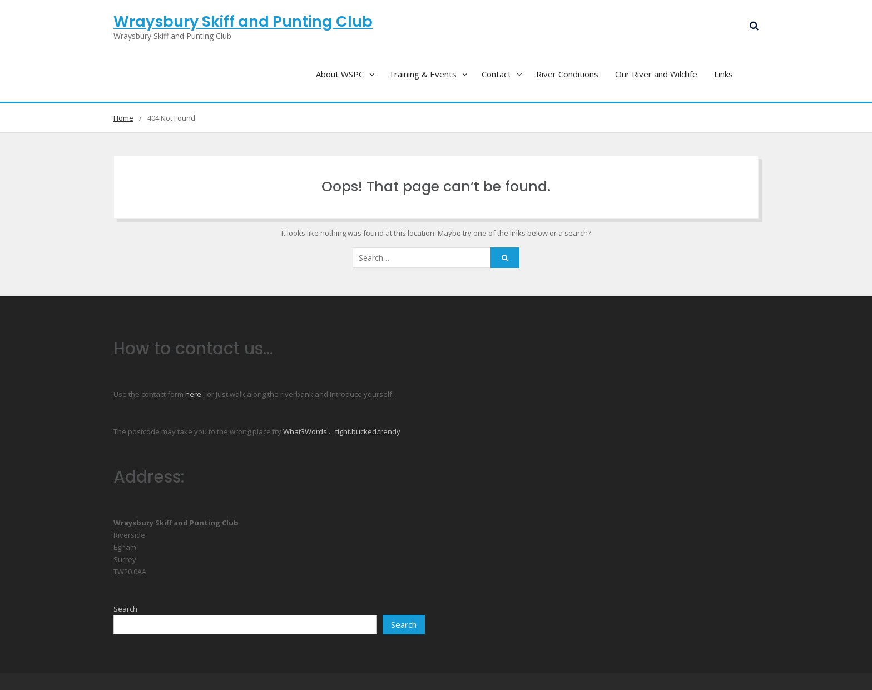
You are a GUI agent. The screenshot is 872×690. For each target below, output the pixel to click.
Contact (496, 74)
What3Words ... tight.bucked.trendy (341, 431)
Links (723, 74)
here (193, 394)
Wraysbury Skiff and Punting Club (243, 21)
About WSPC (340, 74)
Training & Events (423, 74)
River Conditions (567, 74)
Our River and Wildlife (656, 74)
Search (125, 609)
